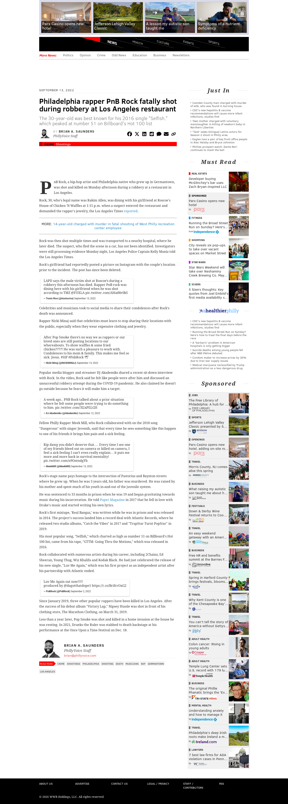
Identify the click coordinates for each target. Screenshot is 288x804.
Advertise (82, 783)
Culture (163, 42)
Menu (45, 44)
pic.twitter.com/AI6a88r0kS (106, 293)
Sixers (196, 284)
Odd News (119, 55)
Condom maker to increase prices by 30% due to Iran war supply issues (218, 359)
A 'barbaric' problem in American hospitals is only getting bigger (212, 344)
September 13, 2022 (85, 298)
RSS (221, 783)
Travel (196, 461)
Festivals (198, 506)
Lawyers (197, 749)
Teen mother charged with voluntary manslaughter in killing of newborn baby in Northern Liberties (217, 124)
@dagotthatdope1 (77, 586)
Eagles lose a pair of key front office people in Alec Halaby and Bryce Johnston (218, 140)
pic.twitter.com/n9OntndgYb (66, 461)
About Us (46, 783)
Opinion (85, 55)
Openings (198, 439)
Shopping (198, 240)
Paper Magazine (112, 500)
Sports (213, 42)
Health (137, 42)
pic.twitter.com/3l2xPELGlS (76, 407)
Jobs (195, 395)
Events (188, 42)
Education (140, 55)
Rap (143, 663)
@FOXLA (78, 293)
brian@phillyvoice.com (80, 655)
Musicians (132, 663)
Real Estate (199, 173)
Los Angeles (47, 671)
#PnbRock (76, 357)
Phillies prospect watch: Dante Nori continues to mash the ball (213, 148)
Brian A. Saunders (77, 131)
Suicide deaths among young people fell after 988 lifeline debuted (216, 351)
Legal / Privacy (158, 783)
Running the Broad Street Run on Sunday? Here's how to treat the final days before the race (218, 335)
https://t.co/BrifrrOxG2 (109, 586)
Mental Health (201, 705)
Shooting (107, 663)
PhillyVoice (66, 44)
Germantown (156, 663)
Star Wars (199, 262)
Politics (68, 55)
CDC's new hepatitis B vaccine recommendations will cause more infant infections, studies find (216, 113)
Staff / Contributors (193, 785)
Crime (101, 55)
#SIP (64, 357)
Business (159, 55)
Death (119, 663)
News (112, 42)
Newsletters (181, 55)
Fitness (197, 218)
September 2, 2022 (81, 591)
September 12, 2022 (89, 413)
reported (131, 211)
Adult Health (200, 639)
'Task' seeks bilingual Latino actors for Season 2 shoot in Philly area (216, 133)
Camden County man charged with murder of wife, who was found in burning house (218, 104)
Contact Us (119, 783)
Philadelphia (91, 663)
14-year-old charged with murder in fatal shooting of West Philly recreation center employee (113, 225)
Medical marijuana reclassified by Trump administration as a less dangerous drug (217, 366)
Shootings (63, 144)
